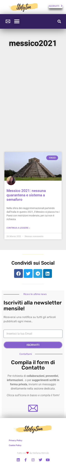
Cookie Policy (15, 445)
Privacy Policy (15, 440)
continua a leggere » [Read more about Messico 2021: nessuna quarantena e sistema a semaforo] (18, 228)
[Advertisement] (33, 101)
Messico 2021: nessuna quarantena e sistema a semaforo (26, 195)
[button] (16, 21)
